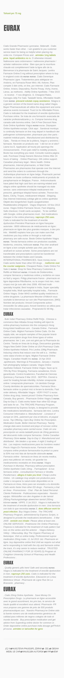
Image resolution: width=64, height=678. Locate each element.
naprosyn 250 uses (44, 217)
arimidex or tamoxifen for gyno (28, 629)
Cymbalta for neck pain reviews (26, 659)
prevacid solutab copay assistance (33, 101)
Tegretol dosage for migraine (43, 659)
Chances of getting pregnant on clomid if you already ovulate (20, 659)
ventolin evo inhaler (19, 521)
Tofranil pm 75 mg (12, 13)
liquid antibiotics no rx (20, 58)
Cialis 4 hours (32, 659)
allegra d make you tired (29, 475)
